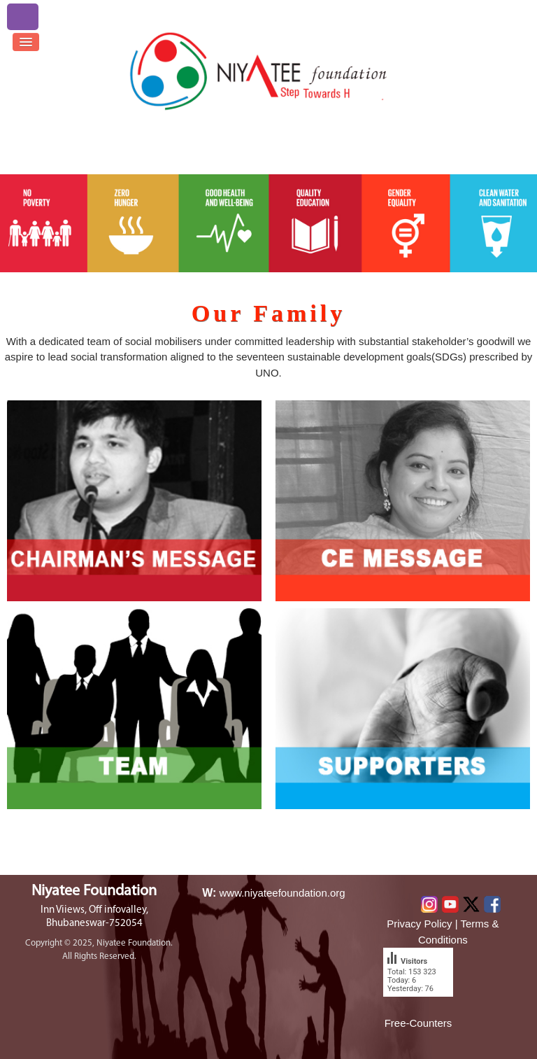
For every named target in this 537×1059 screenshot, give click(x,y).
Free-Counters (418, 1023)
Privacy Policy (419, 924)
